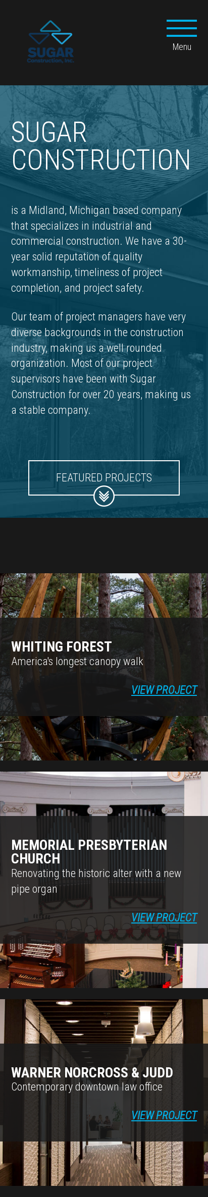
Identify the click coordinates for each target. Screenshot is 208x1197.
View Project (164, 690)
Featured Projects (104, 483)
